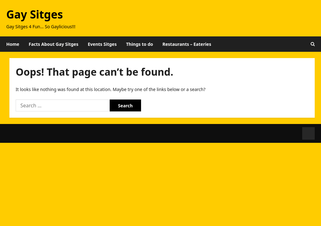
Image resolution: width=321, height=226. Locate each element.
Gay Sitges (34, 14)
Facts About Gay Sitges (53, 44)
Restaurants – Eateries (186, 44)
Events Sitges (102, 44)
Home (12, 44)
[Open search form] (313, 44)
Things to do (139, 44)
